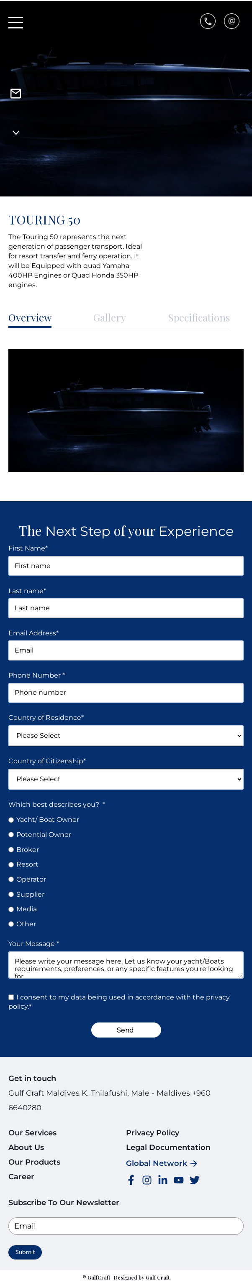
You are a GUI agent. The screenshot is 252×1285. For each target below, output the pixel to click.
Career (21, 1176)
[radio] (126, 819)
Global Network (156, 1163)
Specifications (199, 317)
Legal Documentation (168, 1147)
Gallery (109, 317)
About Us (26, 1147)
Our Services (32, 1132)
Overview (29, 317)
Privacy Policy (152, 1132)
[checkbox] (126, 872)
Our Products (34, 1162)
